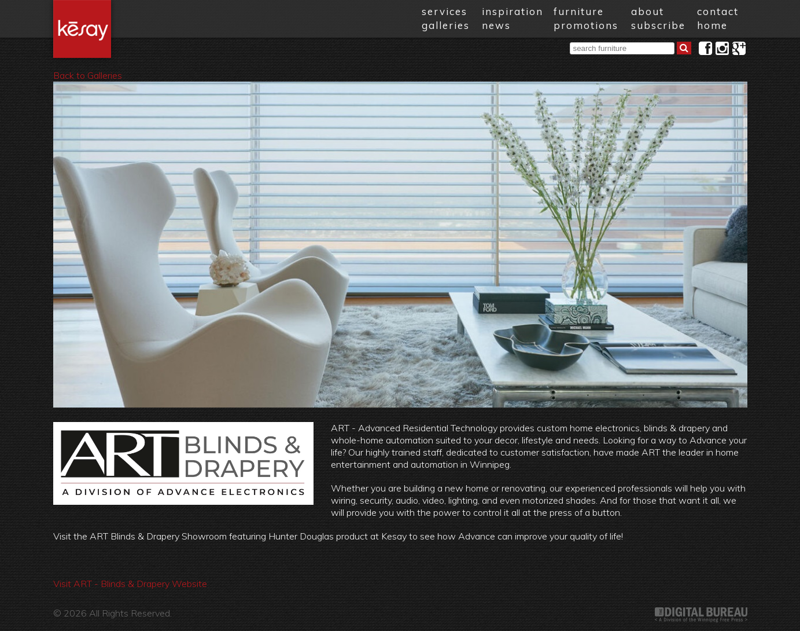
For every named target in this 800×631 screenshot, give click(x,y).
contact (718, 11)
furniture (579, 11)
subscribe (658, 25)
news (496, 25)
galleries (446, 25)
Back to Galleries (87, 75)
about (647, 11)
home (712, 25)
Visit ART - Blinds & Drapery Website (130, 583)
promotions (586, 25)
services (444, 11)
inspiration (512, 11)
